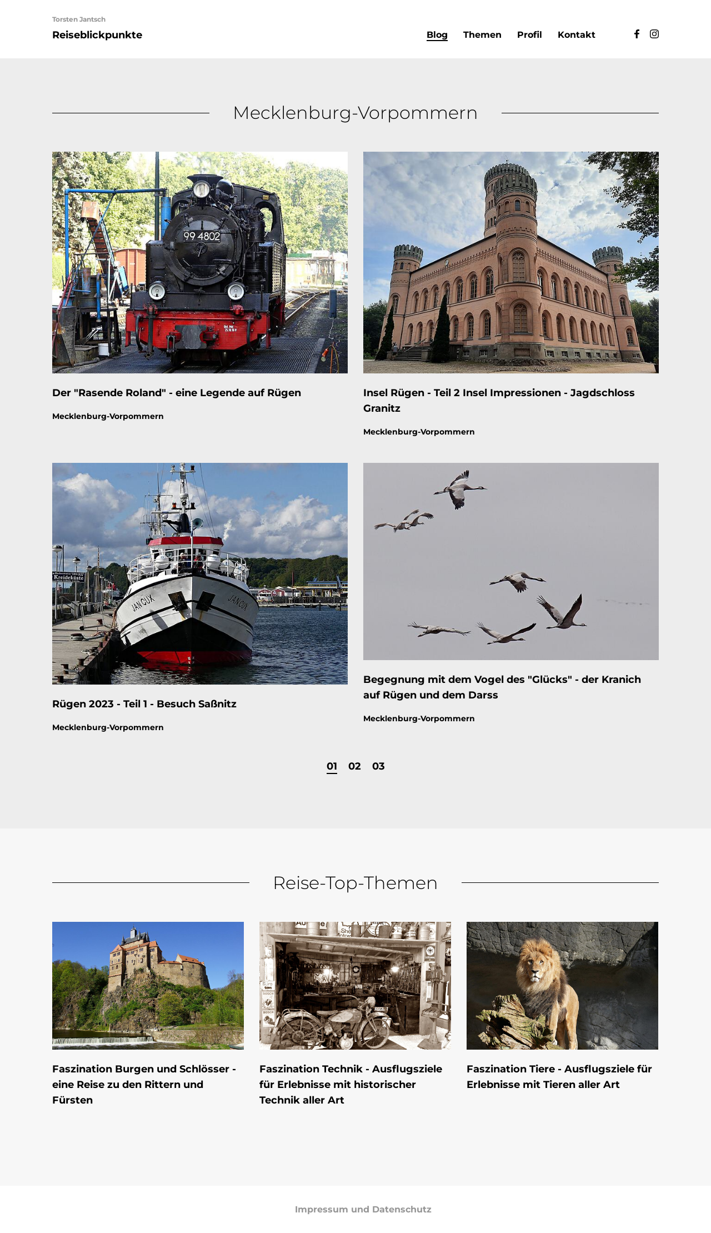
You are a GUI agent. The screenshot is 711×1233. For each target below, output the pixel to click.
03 (378, 765)
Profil (529, 34)
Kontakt (576, 34)
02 (354, 765)
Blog (437, 34)
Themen (482, 34)
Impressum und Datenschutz (363, 1209)
